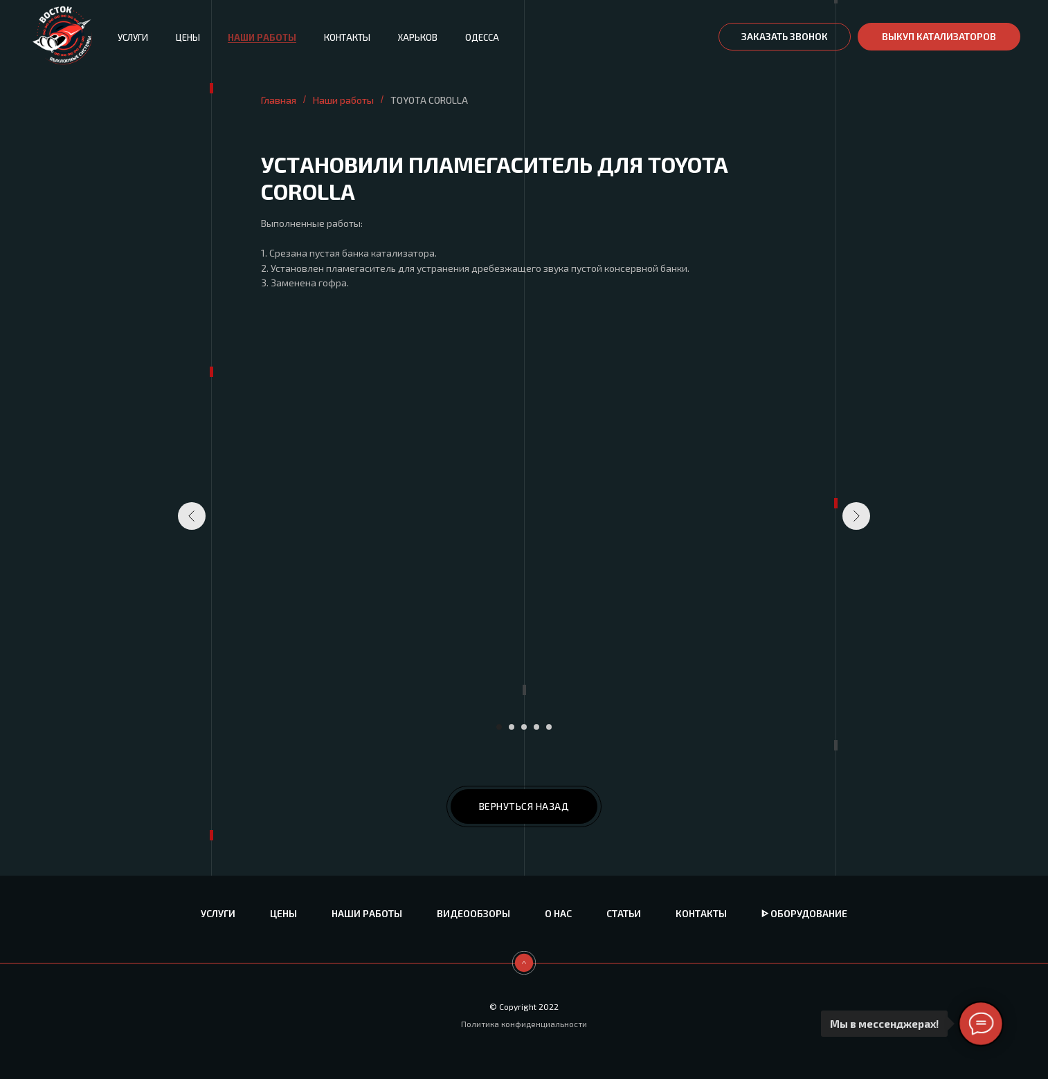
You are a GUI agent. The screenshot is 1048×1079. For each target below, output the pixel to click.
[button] (785, 36)
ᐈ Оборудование (804, 913)
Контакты (347, 37)
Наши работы (262, 37)
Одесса (482, 37)
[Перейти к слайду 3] (524, 727)
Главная (278, 100)
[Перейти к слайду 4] (536, 727)
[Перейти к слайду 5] (549, 727)
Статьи (623, 913)
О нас (558, 913)
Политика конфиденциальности (524, 1024)
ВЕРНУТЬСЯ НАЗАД (524, 806)
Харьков (417, 37)
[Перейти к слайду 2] (511, 727)
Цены (188, 37)
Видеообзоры (473, 913)
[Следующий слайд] (856, 516)
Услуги (133, 37)
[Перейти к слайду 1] (499, 727)
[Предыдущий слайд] (192, 516)
